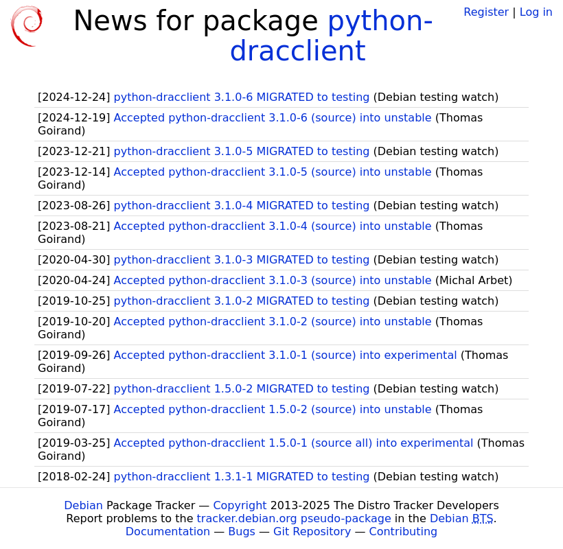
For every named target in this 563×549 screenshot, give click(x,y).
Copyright (239, 505)
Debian (83, 505)
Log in (536, 12)
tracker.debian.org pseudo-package (294, 518)
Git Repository (312, 531)
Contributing (403, 531)
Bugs (241, 531)
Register (486, 12)
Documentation (168, 531)
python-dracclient (331, 36)
